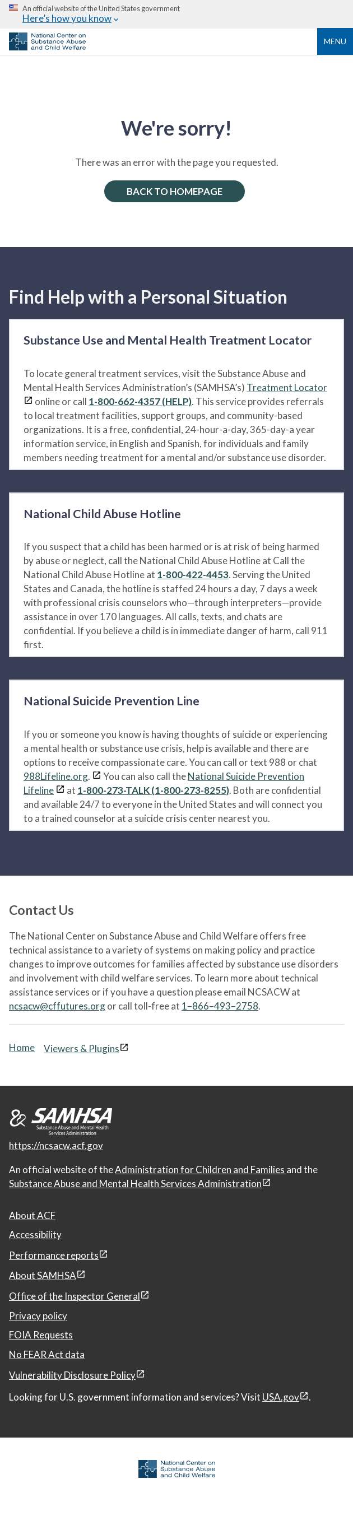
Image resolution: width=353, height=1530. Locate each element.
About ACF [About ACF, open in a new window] (32, 1215)
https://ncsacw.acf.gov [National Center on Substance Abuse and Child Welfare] (56, 1145)
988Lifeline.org (56, 776)
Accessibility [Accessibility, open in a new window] (35, 1234)
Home (22, 1047)
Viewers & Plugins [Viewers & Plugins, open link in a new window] (81, 1048)
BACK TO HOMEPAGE (174, 191)
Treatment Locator (287, 387)
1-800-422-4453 (193, 574)
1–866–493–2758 (220, 1006)
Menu (335, 41)
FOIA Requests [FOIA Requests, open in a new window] (41, 1335)
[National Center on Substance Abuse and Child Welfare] (47, 47)
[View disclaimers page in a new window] (28, 401)
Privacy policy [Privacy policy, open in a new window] (38, 1316)
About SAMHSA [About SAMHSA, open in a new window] (42, 1275)
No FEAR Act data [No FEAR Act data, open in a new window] (47, 1354)
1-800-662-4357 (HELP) (140, 401)
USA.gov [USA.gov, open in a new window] (280, 1397)
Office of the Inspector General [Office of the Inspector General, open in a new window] (74, 1296)
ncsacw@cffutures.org (57, 1006)
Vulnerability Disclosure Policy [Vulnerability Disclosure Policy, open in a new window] (72, 1375)
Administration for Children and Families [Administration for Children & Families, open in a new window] (200, 1169)
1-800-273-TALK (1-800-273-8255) (153, 790)
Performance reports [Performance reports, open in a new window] (54, 1255)
